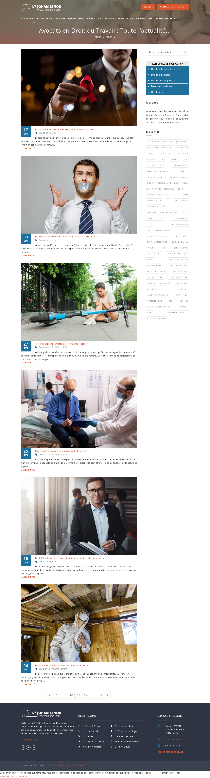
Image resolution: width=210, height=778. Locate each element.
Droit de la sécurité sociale (53, 347)
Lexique (148, 6)
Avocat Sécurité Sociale (82, 19)
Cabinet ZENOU (28, 19)
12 (85, 695)
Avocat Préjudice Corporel (132, 19)
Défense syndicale (161, 86)
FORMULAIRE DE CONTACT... (171, 752)
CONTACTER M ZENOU (173, 6)
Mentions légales (56, 765)
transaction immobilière (160, 19)
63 (100, 695)
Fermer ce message (170, 772)
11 (78, 695)
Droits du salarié (47, 132)
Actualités (27, 22)
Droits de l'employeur (163, 80)
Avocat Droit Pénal (106, 19)
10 (71, 695)
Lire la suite (28, 148)
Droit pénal (157, 92)
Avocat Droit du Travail (53, 19)
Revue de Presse (75, 765)
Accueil (98, 36)
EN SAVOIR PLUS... (29, 739)
